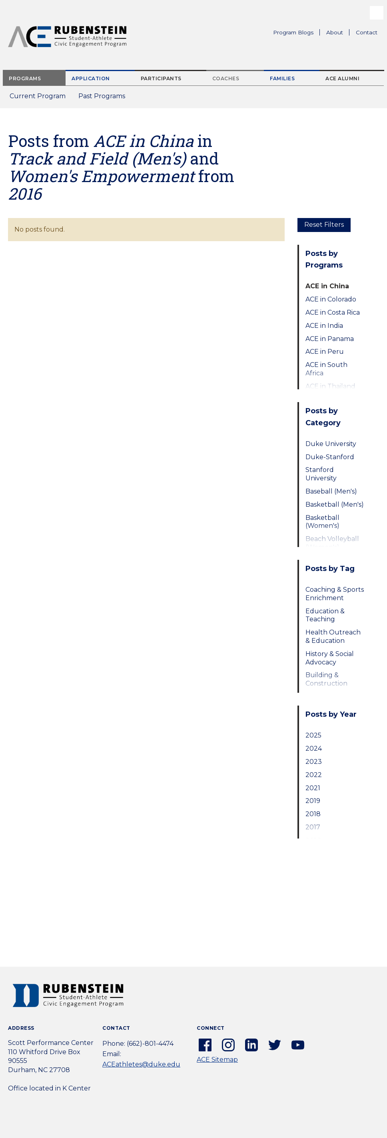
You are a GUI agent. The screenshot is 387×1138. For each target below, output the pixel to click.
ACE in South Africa (326, 369)
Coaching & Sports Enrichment (334, 594)
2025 (313, 735)
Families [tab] (282, 78)
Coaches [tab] (225, 78)
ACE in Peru (324, 351)
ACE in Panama (329, 339)
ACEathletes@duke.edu (141, 1064)
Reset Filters (324, 224)
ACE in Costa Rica (332, 312)
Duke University (330, 444)
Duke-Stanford (329, 457)
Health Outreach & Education (333, 636)
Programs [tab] (25, 78)
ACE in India (324, 325)
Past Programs (105, 98)
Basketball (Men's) (334, 504)
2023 (313, 761)
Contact (366, 32)
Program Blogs (293, 32)
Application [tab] (91, 78)
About (337, 33)
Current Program (38, 96)
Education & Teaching (325, 615)
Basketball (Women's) (322, 522)
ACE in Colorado (330, 299)
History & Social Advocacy (329, 658)
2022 (313, 775)
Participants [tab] (161, 78)
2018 (313, 814)
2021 (312, 788)
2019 (312, 801)
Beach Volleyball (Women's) (332, 543)
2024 (313, 748)
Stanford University (321, 474)
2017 (312, 827)
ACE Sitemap (217, 1059)
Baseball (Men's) (331, 491)
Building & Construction (326, 679)
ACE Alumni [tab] (342, 78)
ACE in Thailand (330, 386)
